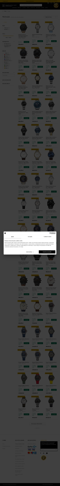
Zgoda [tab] (12, 236)
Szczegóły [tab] (30, 236)
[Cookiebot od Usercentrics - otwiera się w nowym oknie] (50, 233)
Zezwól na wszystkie (47, 251)
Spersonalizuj (29, 251)
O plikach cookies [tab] (47, 236)
